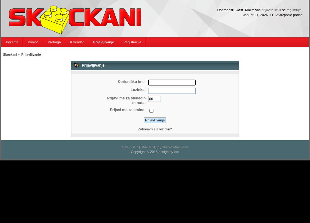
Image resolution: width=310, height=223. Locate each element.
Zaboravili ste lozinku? (155, 129)
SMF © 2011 (150, 147)
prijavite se (270, 10)
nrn (176, 152)
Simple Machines (175, 147)
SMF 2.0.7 (130, 147)
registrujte (294, 10)
